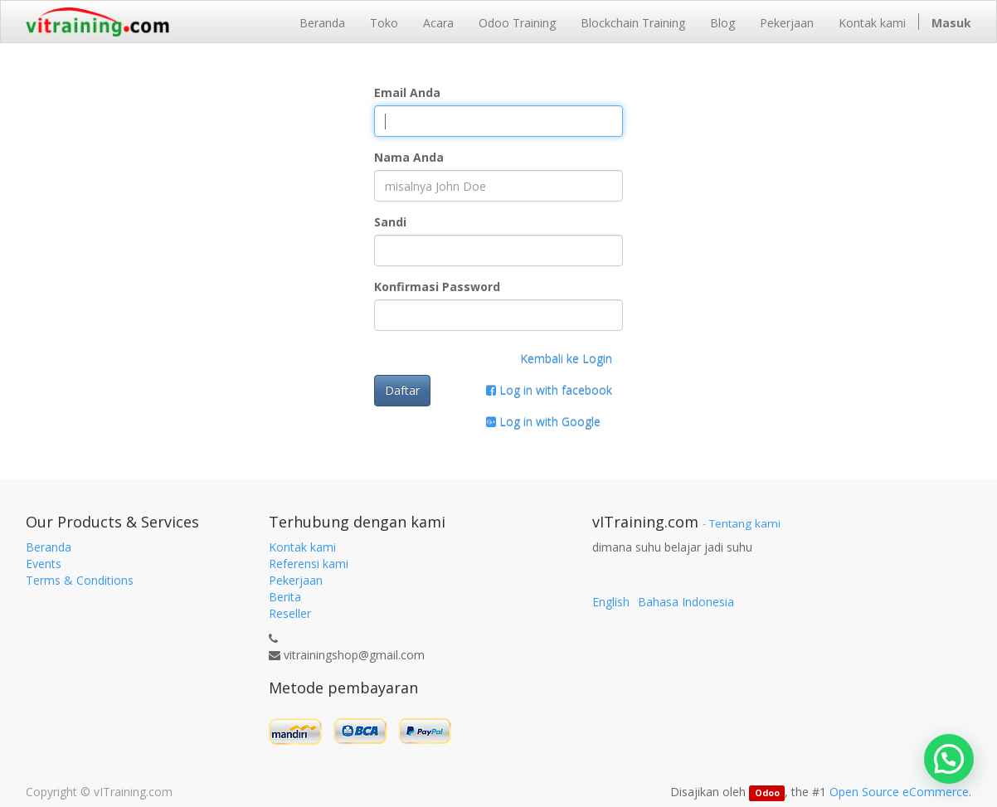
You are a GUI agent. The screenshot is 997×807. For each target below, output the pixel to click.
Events (43, 563)
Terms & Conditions (80, 580)
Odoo (767, 793)
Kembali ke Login (566, 359)
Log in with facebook (549, 390)
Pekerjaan (296, 580)
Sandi (390, 222)
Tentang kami (745, 523)
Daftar (402, 390)
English (611, 602)
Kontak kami (302, 547)
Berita (285, 597)
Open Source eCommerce (899, 792)
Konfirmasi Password (437, 286)
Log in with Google (543, 422)
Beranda (48, 547)
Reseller (290, 613)
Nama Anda (409, 157)
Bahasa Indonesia (686, 602)
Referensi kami (308, 563)
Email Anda (407, 92)
